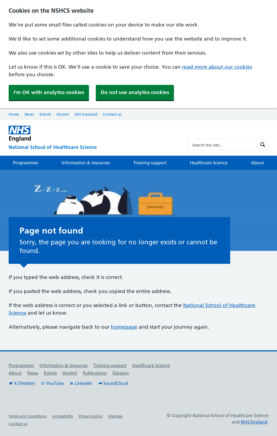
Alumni (62, 114)
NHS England (254, 422)
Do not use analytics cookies (135, 92)
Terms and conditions (28, 416)
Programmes (25, 162)
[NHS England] (94, 134)
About (257, 162)
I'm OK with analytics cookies (49, 92)
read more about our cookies (217, 67)
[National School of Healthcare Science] (94, 147)
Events (45, 114)
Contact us (112, 114)
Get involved (86, 114)
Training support (150, 162)
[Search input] (224, 145)
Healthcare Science (208, 162)
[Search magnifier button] (262, 144)
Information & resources (86, 162)
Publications (95, 373)
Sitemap (115, 416)
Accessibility (62, 416)
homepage (124, 327)
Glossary (121, 373)
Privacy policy (91, 416)
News (29, 114)
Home (14, 114)
